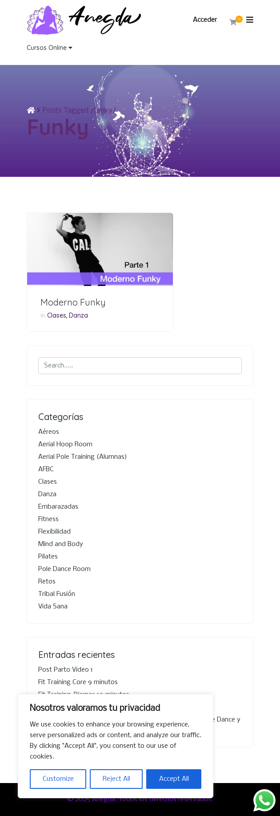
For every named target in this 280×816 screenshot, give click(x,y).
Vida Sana (53, 606)
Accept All (174, 779)
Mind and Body (60, 544)
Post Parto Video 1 (65, 669)
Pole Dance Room (64, 569)
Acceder (205, 20)
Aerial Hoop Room (65, 444)
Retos (47, 581)
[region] (115, 746)
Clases (56, 315)
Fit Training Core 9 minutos (78, 682)
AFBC (46, 469)
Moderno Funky (73, 302)
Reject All (116, 779)
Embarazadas (58, 506)
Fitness (48, 519)
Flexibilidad (54, 531)
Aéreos (48, 432)
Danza (78, 315)
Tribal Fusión (56, 594)
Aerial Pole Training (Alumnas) (82, 457)
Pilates (48, 556)
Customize (58, 779)
